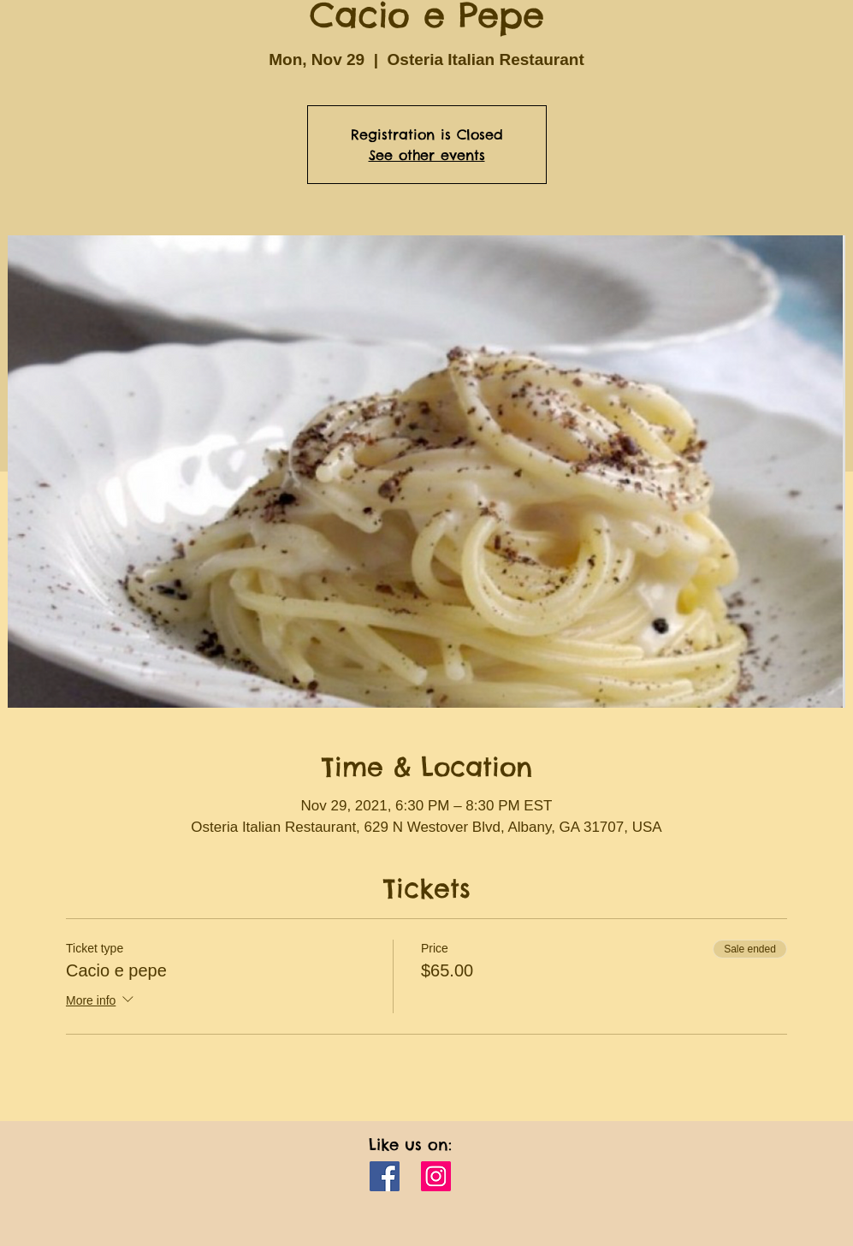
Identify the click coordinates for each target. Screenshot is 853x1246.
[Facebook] (385, 1176)
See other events (427, 154)
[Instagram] (436, 1176)
